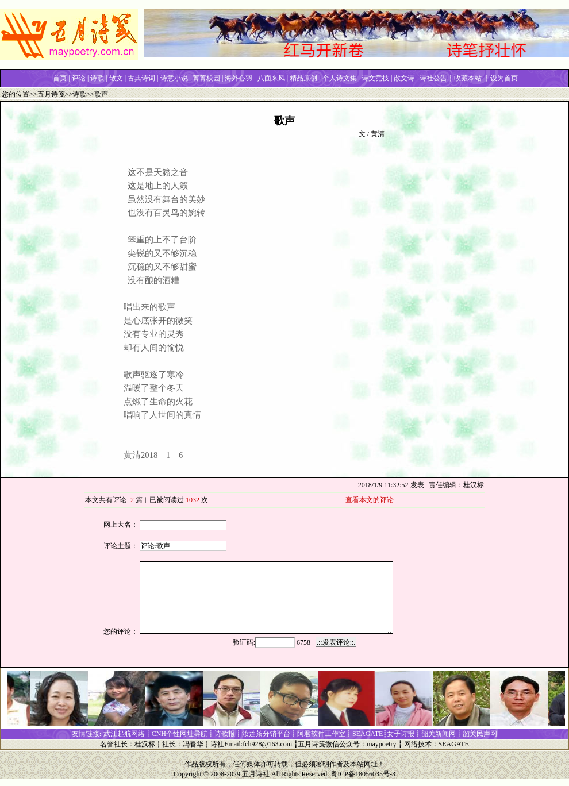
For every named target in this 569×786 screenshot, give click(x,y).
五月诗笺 (51, 94)
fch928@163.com (267, 744)
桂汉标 (144, 744)
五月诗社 (256, 774)
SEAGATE (454, 744)
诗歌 (79, 94)
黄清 (378, 134)
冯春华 (193, 744)
